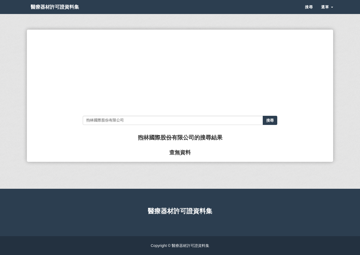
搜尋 (309, 13)
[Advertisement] (180, 72)
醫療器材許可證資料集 (64, 13)
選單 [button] (327, 13)
